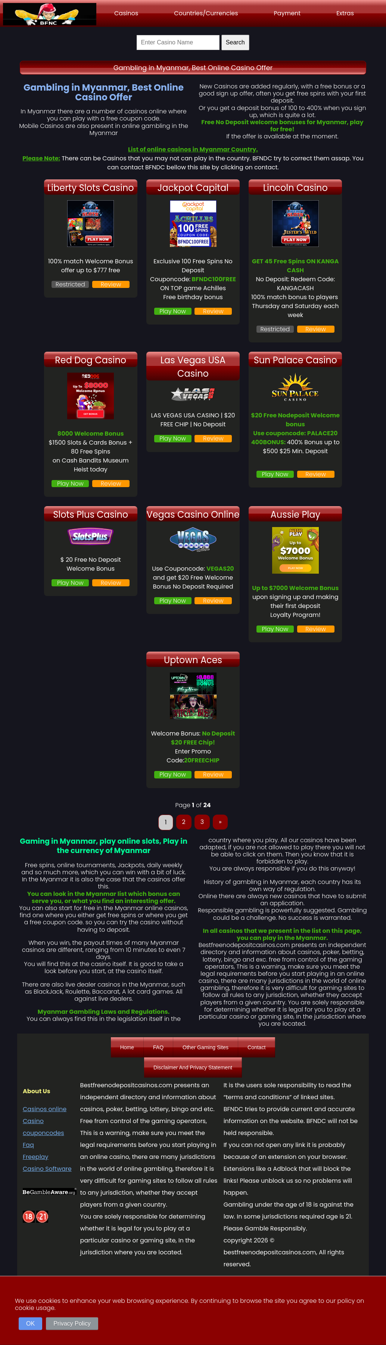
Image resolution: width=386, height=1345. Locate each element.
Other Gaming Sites (205, 1047)
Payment (287, 13)
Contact (256, 1047)
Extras (345, 13)
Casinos (126, 13)
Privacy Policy (72, 1323)
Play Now (172, 311)
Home (127, 1047)
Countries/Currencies (206, 13)
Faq (28, 1145)
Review (111, 284)
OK (30, 1323)
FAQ (158, 1047)
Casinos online (44, 1109)
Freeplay (35, 1157)
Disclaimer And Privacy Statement (192, 1067)
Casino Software (47, 1168)
